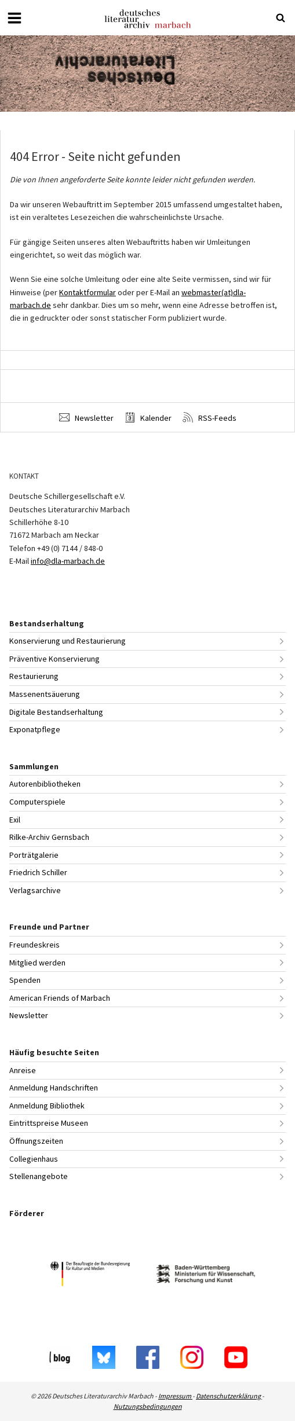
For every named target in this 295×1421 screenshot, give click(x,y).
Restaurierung (34, 676)
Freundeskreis (34, 944)
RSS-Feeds (209, 417)
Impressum (175, 1395)
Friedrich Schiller (38, 872)
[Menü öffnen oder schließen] (14, 17)
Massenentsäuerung (44, 694)
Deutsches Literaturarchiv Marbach (147, 18)
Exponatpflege (34, 729)
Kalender (148, 417)
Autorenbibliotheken (45, 784)
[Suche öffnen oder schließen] (280, 17)
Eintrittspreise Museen (48, 1123)
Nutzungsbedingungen (148, 1406)
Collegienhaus (33, 1159)
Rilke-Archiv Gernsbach (49, 837)
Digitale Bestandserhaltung (56, 712)
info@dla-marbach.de (68, 561)
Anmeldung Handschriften (53, 1087)
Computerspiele (37, 801)
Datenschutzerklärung (229, 1395)
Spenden (25, 980)
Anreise (22, 1070)
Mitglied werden (37, 962)
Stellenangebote (38, 1176)
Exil (14, 819)
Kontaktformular (87, 292)
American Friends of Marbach (59, 998)
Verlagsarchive (35, 890)
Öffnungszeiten (36, 1141)
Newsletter (86, 417)
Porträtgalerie (34, 855)
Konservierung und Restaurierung (67, 641)
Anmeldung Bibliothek (47, 1105)
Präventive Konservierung (54, 658)
